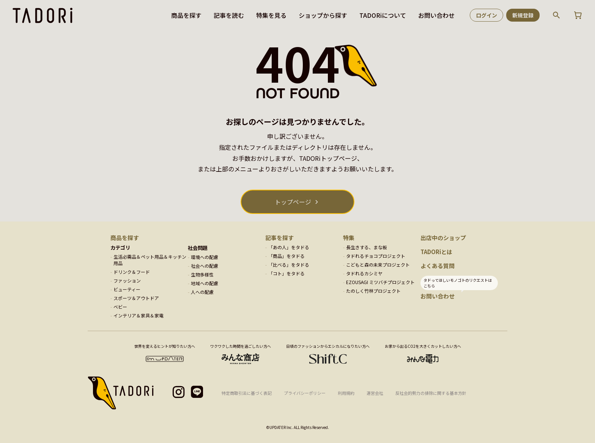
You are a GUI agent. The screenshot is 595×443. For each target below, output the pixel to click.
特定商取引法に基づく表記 (247, 393)
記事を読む (229, 15)
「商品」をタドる (286, 256)
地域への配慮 (204, 283)
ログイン (486, 15)
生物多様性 (202, 274)
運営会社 (375, 393)
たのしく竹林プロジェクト (373, 290)
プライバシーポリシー (305, 393)
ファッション (127, 280)
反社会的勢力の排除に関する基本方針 (430, 393)
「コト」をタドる (286, 273)
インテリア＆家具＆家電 (138, 315)
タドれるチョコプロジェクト (375, 256)
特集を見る (271, 15)
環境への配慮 (204, 257)
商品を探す (186, 15)
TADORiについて (382, 15)
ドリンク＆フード (131, 272)
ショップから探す (323, 15)
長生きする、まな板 (366, 247)
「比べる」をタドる (288, 264)
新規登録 (523, 15)
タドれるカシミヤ (364, 273)
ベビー (120, 306)
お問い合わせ (436, 15)
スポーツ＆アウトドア (136, 298)
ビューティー (126, 289)
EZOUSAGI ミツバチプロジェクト (380, 282)
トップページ (293, 201)
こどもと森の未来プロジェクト (378, 264)
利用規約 (346, 393)
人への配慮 (202, 292)
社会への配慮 (204, 265)
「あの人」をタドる (288, 247)
